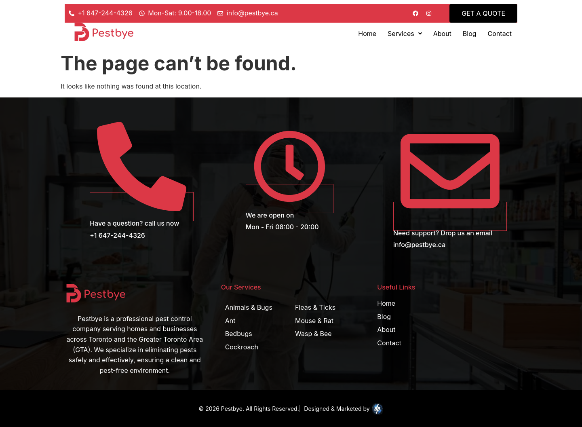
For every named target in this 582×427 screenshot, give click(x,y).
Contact (500, 34)
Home (367, 34)
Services (405, 34)
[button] (405, 33)
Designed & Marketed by (343, 409)
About (442, 34)
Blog (470, 34)
